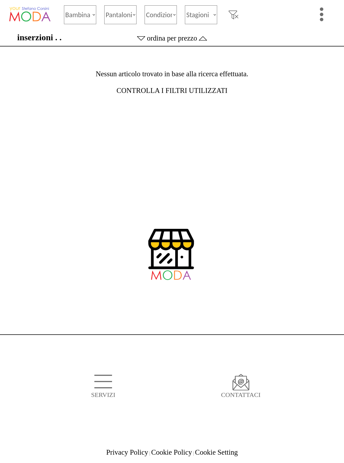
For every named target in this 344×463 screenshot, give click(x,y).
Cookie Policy (171, 452)
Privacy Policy (127, 452)
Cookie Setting (216, 452)
